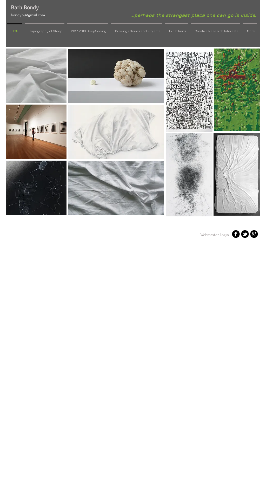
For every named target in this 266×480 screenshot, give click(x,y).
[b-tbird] (245, 234)
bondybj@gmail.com (28, 15)
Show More (189, 221)
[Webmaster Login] (214, 235)
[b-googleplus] (254, 234)
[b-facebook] (236, 234)
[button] (36, 76)
